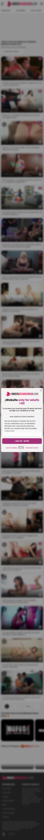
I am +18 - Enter (22, 441)
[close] (41, 391)
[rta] (21, 449)
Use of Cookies (11, 448)
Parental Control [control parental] (32, 448)
